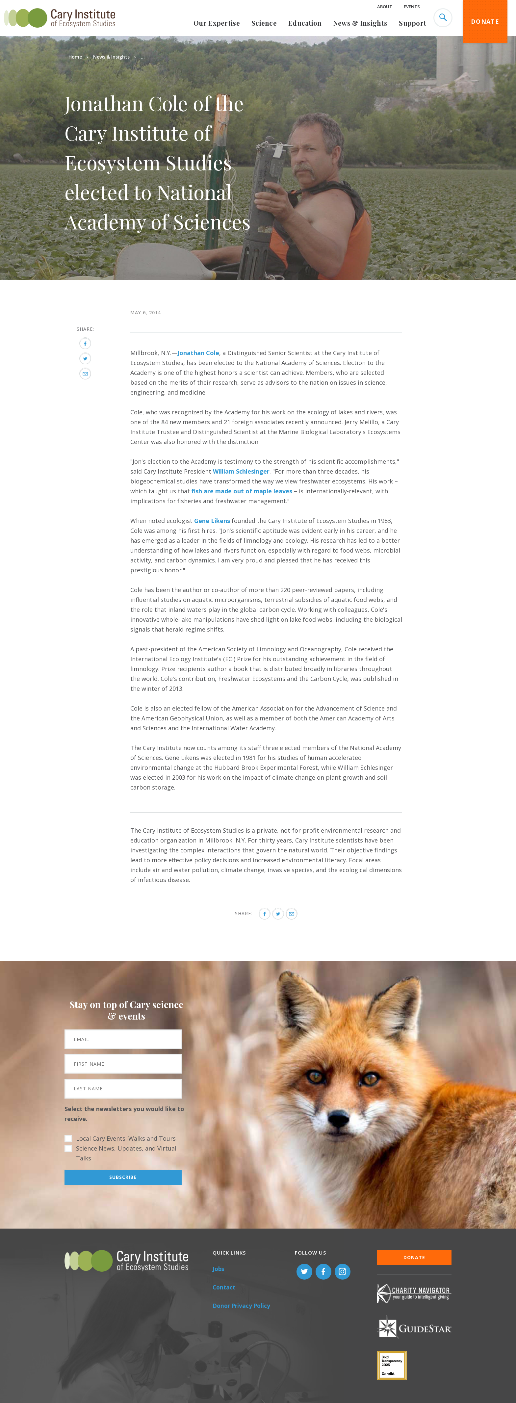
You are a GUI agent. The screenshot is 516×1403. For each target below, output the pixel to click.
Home (75, 57)
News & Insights (360, 22)
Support (412, 22)
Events (412, 7)
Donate (485, 21)
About (384, 7)
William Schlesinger (241, 471)
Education (305, 22)
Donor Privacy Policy (241, 1306)
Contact (224, 1287)
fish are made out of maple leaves (242, 491)
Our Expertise (217, 22)
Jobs (218, 1269)
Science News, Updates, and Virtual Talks (126, 1153)
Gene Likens (212, 521)
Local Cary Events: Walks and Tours (126, 1138)
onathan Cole (199, 353)
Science (264, 22)
